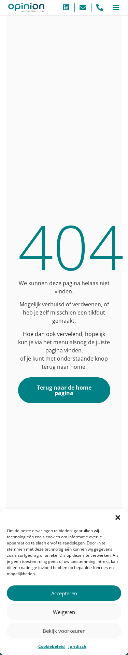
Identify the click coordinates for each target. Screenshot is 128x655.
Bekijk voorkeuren (64, 630)
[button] (117, 517)
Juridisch (77, 646)
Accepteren (64, 593)
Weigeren (64, 612)
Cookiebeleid (51, 646)
